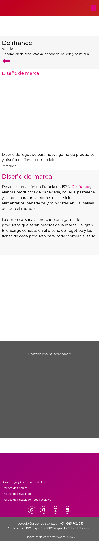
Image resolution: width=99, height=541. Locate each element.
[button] (93, 8)
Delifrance (80, 187)
